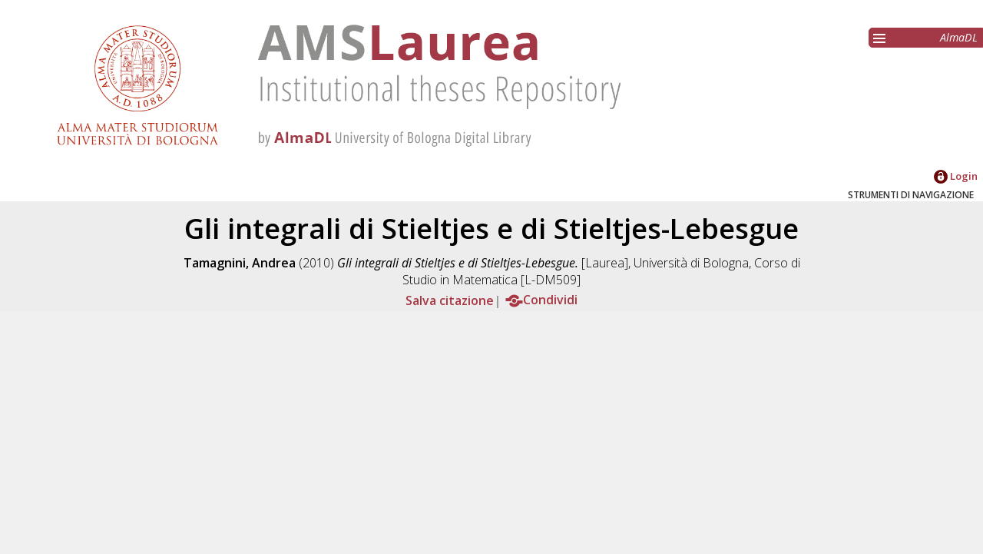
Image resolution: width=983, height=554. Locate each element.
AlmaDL (959, 37)
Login (956, 176)
